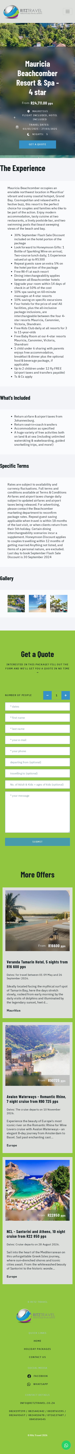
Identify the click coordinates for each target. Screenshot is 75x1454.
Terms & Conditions (53, 492)
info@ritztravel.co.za (37, 1403)
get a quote (37, 144)
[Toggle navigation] (67, 11)
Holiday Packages (37, 1349)
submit (37, 841)
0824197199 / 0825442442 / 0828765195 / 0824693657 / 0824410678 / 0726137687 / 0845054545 (37, 1415)
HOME (37, 1340)
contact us (37, 1357)
